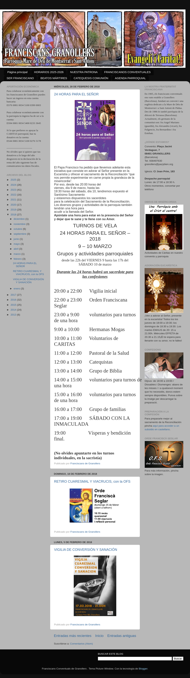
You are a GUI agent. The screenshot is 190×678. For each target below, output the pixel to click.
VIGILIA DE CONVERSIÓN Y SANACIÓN (85, 550)
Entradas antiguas (121, 636)
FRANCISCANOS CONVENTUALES (127, 72)
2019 (14, 209)
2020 (14, 204)
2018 (14, 214)
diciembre (19, 218)
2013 (14, 314)
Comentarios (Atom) (81, 643)
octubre (18, 229)
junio (17, 239)
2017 (14, 294)
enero (17, 288)
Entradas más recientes (72, 636)
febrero (18, 258)
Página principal (17, 72)
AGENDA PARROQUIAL (130, 78)
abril (16, 248)
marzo (17, 253)
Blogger (143, 668)
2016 (14, 299)
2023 (14, 189)
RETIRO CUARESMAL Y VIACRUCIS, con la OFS (92, 481)
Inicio (99, 636)
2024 (14, 184)
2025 (14, 179)
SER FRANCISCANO (20, 78)
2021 (14, 199)
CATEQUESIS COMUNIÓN (91, 78)
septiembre (20, 233)
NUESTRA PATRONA (84, 72)
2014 (14, 309)
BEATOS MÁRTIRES (53, 78)
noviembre (20, 224)
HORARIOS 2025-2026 (49, 72)
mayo (17, 243)
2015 (14, 304)
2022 (14, 194)
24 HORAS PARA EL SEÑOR (76, 94)
